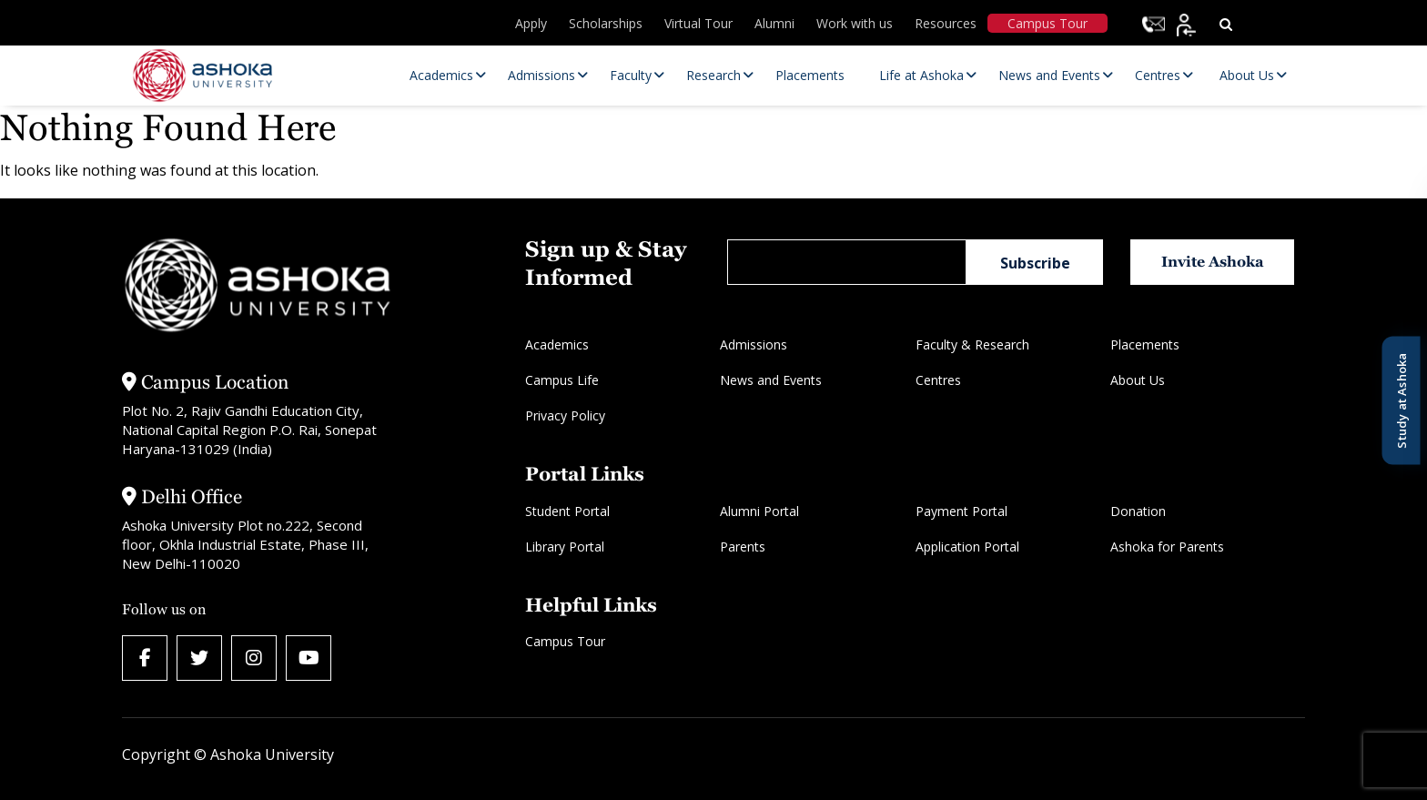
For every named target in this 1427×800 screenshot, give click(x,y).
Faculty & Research (972, 344)
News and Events (771, 380)
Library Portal (564, 546)
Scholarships (606, 23)
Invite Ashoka (1212, 261)
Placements (1144, 344)
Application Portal (967, 546)
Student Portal (567, 511)
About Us (1137, 380)
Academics (557, 344)
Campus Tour (1047, 23)
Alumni (774, 23)
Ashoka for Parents (1167, 546)
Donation (1138, 511)
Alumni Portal (759, 511)
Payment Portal (961, 511)
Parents (742, 546)
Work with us (854, 23)
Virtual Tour (698, 23)
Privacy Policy (565, 415)
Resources (946, 23)
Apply (531, 23)
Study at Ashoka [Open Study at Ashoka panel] (1400, 400)
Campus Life (562, 380)
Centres (938, 380)
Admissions (753, 344)
